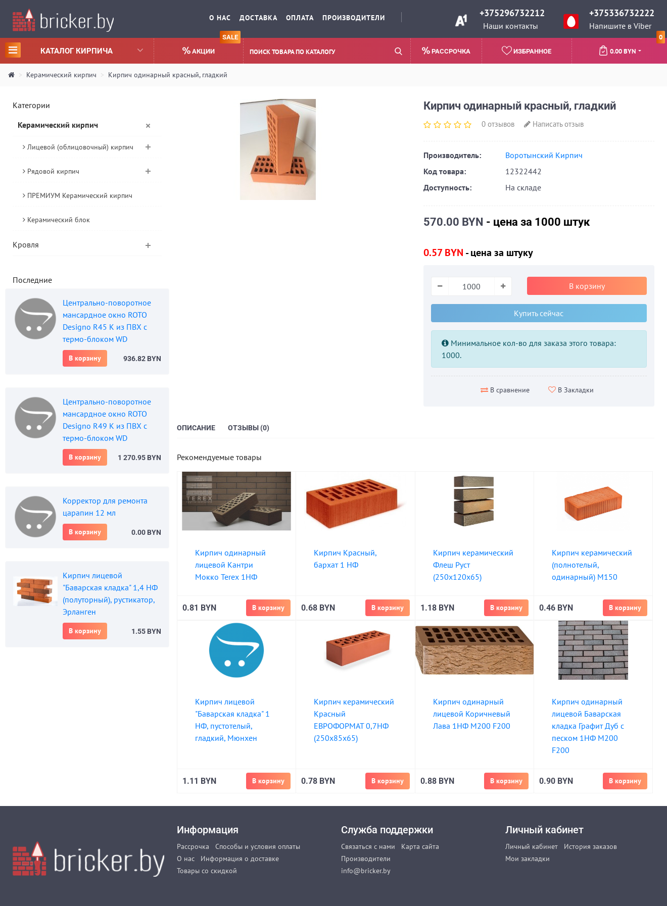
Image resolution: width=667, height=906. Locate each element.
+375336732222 (621, 13)
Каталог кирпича (74, 50)
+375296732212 (512, 13)
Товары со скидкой (207, 870)
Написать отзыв (554, 124)
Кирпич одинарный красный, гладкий (167, 74)
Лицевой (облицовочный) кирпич (78, 147)
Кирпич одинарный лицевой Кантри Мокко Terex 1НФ (230, 564)
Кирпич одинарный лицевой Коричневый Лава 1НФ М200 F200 (471, 713)
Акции (211, 46)
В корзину (85, 358)
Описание (196, 428)
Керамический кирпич (61, 74)
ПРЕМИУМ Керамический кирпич (77, 195)
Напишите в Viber (620, 26)
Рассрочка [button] (446, 50)
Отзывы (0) (248, 428)
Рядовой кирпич (51, 171)
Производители (353, 17)
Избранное (526, 50)
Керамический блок (56, 219)
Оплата (300, 17)
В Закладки (571, 389)
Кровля (26, 244)
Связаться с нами (368, 846)
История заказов (590, 846)
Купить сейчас (538, 313)
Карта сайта (420, 846)
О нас (220, 17)
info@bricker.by (366, 870)
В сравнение (505, 389)
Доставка (258, 17)
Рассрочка (193, 846)
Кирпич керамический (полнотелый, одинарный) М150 (592, 564)
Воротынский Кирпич (544, 155)
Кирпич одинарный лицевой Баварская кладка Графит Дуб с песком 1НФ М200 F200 (588, 725)
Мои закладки (527, 858)
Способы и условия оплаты (257, 846)
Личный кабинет (531, 846)
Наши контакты (510, 26)
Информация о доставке (240, 858)
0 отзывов (498, 124)
